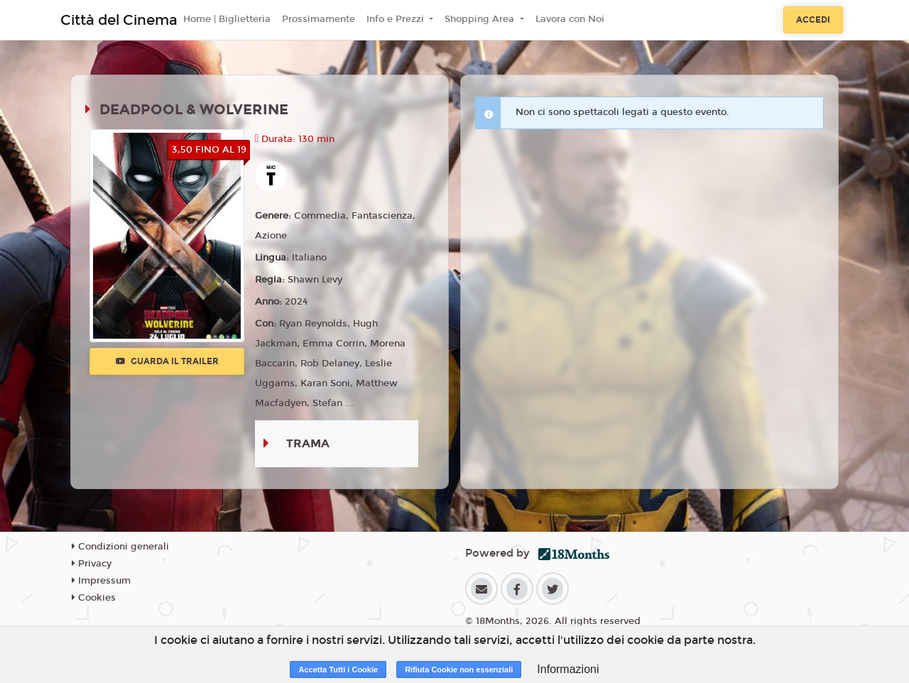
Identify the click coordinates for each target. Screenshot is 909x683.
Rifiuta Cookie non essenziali (459, 669)
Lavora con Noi (569, 19)
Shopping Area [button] (481, 19)
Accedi (813, 20)
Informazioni (568, 669)
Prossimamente (318, 19)
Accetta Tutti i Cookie (338, 669)
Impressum (101, 580)
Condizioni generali (120, 546)
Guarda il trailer (167, 361)
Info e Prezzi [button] (396, 19)
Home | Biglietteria (227, 19)
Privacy (91, 563)
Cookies (94, 597)
